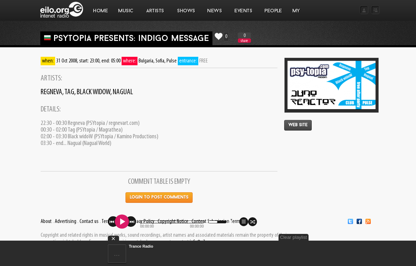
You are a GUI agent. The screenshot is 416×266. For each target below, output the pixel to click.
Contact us (89, 221)
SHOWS (186, 14)
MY (297, 14)
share (244, 41)
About (46, 221)
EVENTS (243, 14)
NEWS (214, 14)
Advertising (65, 221)
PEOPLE (273, 11)
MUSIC (126, 14)
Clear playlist (293, 237)
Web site (297, 125)
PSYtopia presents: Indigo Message (131, 39)
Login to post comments (159, 197)
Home (100, 11)
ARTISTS (155, 14)
